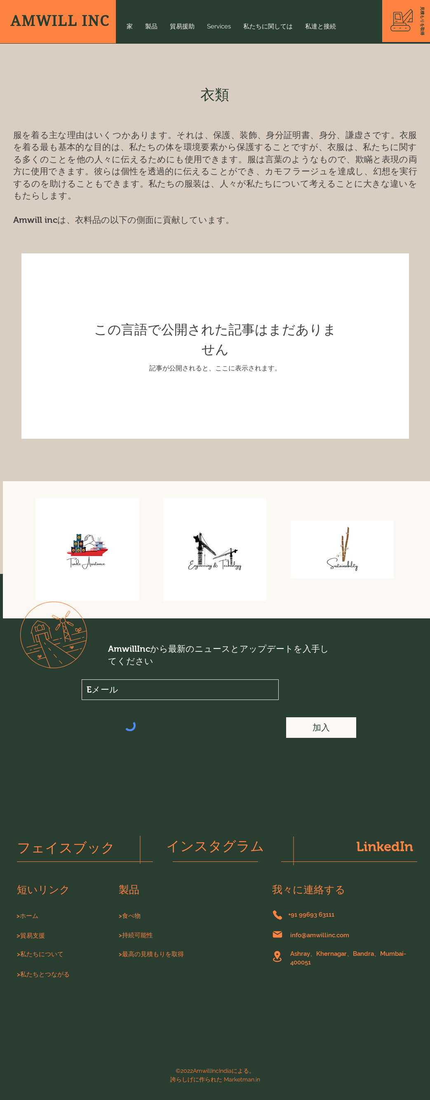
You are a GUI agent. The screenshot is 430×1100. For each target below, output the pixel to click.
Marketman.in (242, 1079)
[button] (422, 21)
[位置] (277, 956)
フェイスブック (66, 847)
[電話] (277, 915)
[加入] (321, 727)
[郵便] (277, 934)
